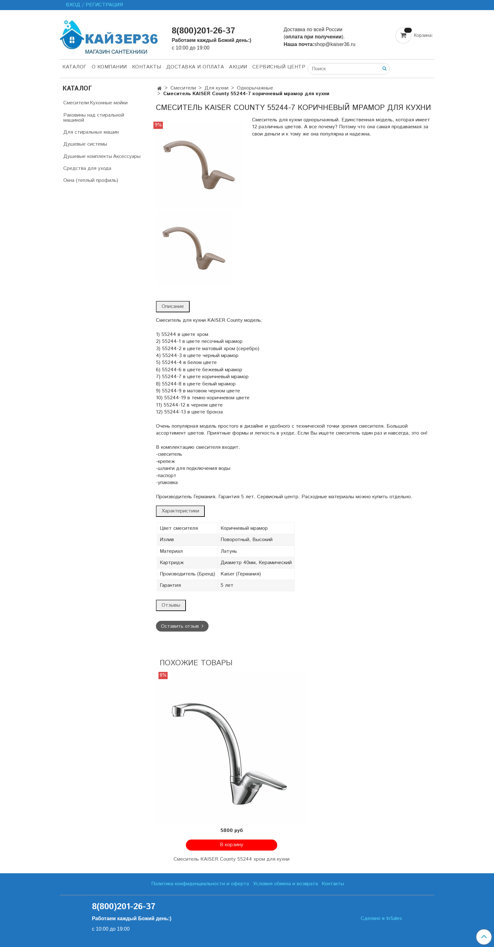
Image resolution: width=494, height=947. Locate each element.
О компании (109, 67)
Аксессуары (127, 156)
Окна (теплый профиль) (90, 180)
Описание (173, 306)
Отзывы (171, 605)
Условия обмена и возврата (285, 883)
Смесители (183, 88)
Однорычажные (255, 88)
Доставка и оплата (195, 67)
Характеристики (180, 511)
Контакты (146, 67)
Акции (238, 67)
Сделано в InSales (381, 918)
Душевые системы (85, 144)
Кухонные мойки (109, 103)
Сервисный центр (279, 67)
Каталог (74, 67)
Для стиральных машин (91, 132)
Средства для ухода (87, 168)
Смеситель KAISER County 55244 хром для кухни (232, 859)
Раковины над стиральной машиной (93, 118)
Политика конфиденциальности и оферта (200, 883)
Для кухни (216, 88)
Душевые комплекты (87, 156)
